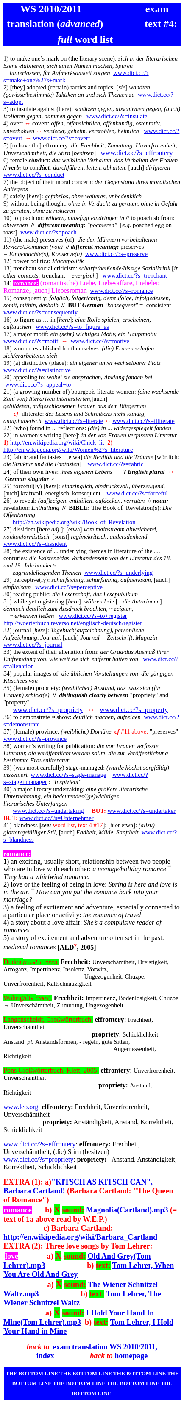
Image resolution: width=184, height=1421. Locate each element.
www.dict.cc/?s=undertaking (48, 810)
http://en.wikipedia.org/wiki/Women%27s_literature (68, 449)
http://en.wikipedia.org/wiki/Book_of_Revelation (74, 522)
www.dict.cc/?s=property (134, 709)
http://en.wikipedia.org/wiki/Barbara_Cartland (80, 1237)
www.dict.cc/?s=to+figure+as (72, 326)
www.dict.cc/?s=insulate (116, 116)
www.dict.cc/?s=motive (100, 341)
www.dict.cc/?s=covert (61, 138)
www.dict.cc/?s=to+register (93, 615)
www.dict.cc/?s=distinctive (37, 370)
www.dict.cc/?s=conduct (33, 174)
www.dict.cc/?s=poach (48, 232)
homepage (131, 1355)
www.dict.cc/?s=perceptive (69, 587)
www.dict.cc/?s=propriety (48, 709)
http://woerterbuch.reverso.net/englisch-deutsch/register (72, 623)
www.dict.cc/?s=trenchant (135, 275)
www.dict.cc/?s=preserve (116, 253)
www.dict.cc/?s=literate (74, 420)
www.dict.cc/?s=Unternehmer (57, 818)
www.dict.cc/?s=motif (30, 341)
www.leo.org (20, 1106)
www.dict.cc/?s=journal (32, 644)
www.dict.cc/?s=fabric (116, 464)
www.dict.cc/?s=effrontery (136, 152)
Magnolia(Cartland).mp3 (127, 1210)
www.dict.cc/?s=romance (121, 290)
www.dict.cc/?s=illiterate (143, 420)
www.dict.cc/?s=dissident (35, 543)
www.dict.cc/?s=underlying (118, 572)
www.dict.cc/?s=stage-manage (68, 774)
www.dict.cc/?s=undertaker (142, 810)
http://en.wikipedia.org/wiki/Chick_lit (57, 442)
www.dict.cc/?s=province (35, 738)
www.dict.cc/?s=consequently (40, 312)
